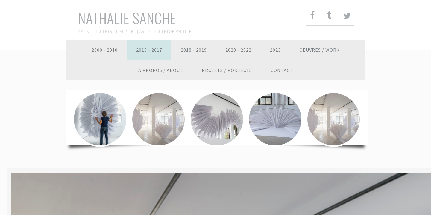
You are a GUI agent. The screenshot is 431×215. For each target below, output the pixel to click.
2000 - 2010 (105, 50)
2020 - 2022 (238, 50)
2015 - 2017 (149, 50)
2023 (275, 50)
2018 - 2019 (194, 50)
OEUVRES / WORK (319, 50)
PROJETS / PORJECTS (227, 70)
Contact (282, 70)
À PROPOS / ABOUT (160, 70)
